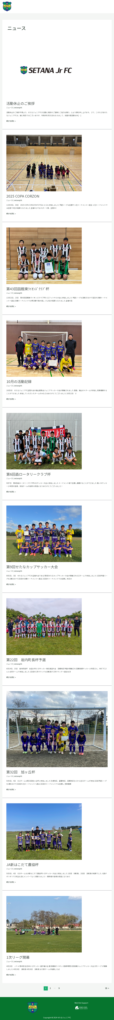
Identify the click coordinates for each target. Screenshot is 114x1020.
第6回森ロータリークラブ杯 (28, 474)
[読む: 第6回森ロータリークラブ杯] (44, 441)
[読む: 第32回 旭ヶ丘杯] (57, 729)
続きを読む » (11, 120)
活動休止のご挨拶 (20, 103)
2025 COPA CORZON (22, 196)
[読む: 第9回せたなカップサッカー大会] (44, 533)
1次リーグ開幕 (18, 957)
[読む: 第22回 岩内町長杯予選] (44, 626)
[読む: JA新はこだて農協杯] (44, 831)
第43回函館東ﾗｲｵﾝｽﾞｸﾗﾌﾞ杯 (27, 288)
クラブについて (73, 6)
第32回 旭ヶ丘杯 (20, 771)
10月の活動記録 (19, 381)
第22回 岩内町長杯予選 (26, 659)
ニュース (9, 107)
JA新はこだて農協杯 (22, 864)
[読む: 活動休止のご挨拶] (44, 70)
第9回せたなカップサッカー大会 (32, 566)
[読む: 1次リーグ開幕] (44, 924)
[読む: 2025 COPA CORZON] (44, 163)
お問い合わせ (103, 6)
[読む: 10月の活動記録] (44, 348)
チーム (89, 6)
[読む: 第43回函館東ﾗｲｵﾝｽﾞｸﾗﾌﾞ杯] (44, 255)
